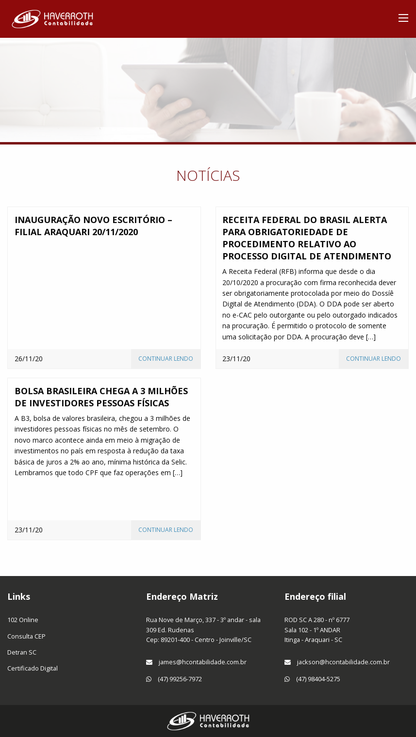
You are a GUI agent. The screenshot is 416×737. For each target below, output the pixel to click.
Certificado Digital (32, 668)
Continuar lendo (165, 358)
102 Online (22, 619)
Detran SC (21, 652)
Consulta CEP (26, 636)
